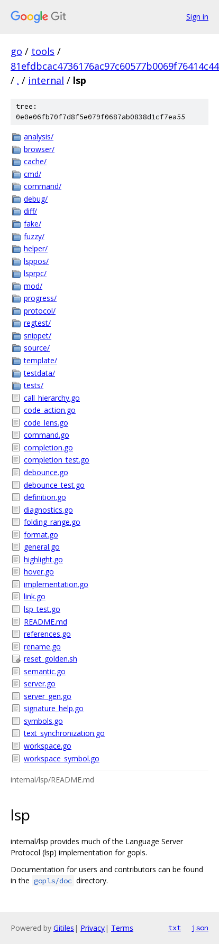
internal (46, 80)
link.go (34, 596)
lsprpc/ (35, 273)
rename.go (42, 646)
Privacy (92, 928)
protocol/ (40, 311)
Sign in (197, 17)
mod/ (33, 286)
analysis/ (38, 136)
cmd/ (32, 174)
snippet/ (37, 336)
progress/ (40, 298)
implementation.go (56, 584)
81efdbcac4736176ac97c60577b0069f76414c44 (115, 66)
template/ (40, 360)
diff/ (30, 211)
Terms (122, 928)
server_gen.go (47, 696)
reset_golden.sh (50, 659)
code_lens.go (46, 423)
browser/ (39, 149)
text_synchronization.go (64, 733)
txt (174, 927)
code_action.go (50, 410)
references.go (47, 634)
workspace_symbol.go (61, 758)
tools (42, 51)
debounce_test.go (54, 485)
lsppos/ (36, 261)
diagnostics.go (48, 510)
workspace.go (47, 746)
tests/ (33, 385)
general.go (42, 547)
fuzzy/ (34, 236)
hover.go (39, 572)
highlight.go (43, 559)
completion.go (48, 447)
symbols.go (43, 721)
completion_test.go (56, 460)
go (16, 51)
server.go (40, 683)
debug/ (36, 199)
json (199, 927)
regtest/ (37, 323)
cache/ (35, 161)
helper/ (36, 248)
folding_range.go (52, 522)
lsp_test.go (42, 609)
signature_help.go (54, 708)
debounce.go (46, 472)
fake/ (32, 224)
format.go (41, 535)
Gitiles (63, 928)
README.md (45, 622)
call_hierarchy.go (52, 398)
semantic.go (45, 671)
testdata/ (39, 373)
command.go (46, 435)
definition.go (45, 497)
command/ (42, 186)
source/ (37, 348)
